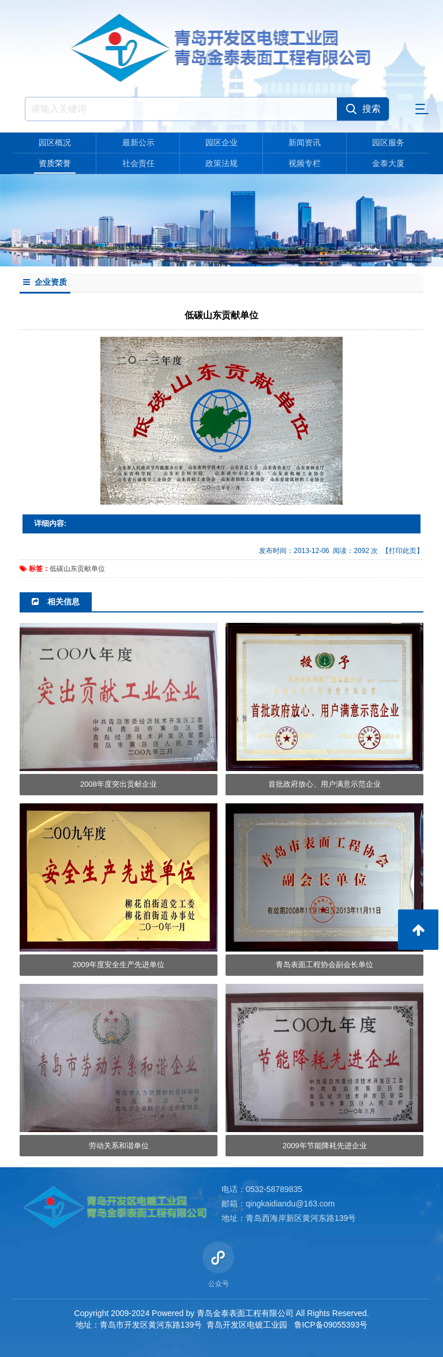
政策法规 (221, 163)
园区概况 (55, 142)
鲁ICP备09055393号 (331, 1324)
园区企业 (221, 142)
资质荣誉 (55, 163)
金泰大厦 (388, 163)
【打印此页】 (402, 551)
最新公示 (138, 142)
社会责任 (138, 163)
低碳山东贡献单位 (77, 569)
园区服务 (388, 142)
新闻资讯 (304, 142)
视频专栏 (304, 163)
